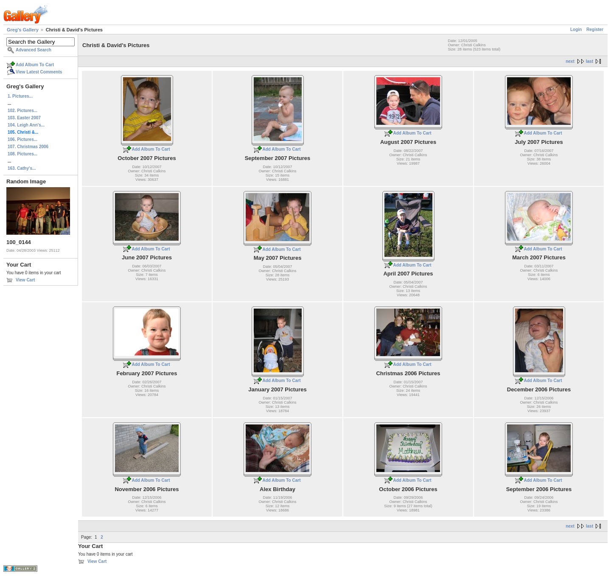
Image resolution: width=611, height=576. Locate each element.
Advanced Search (33, 50)
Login (576, 29)
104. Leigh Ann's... (26, 125)
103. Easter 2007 (24, 117)
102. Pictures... (22, 110)
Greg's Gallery (23, 29)
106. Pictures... (22, 139)
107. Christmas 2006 (28, 146)
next (570, 61)
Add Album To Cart (35, 64)
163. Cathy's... (22, 168)
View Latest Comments (39, 72)
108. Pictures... (22, 154)
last (589, 61)
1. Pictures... (20, 96)
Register (594, 29)
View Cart (25, 280)
